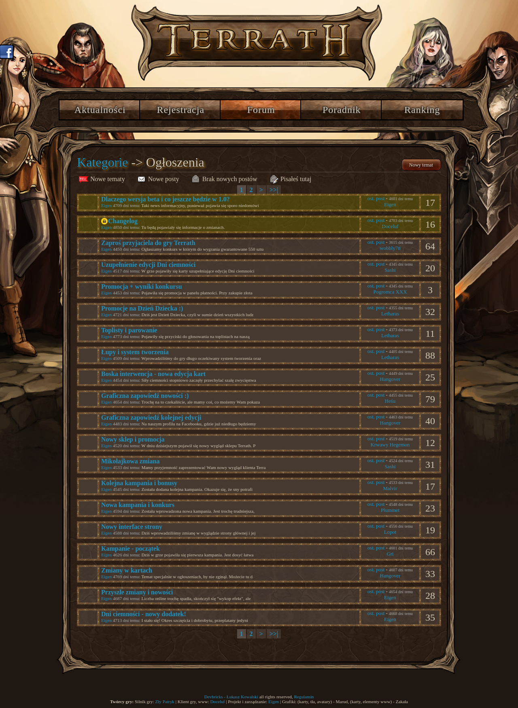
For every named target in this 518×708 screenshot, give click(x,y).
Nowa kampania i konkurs (137, 504)
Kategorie (102, 162)
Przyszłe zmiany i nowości (137, 592)
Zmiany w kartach (126, 570)
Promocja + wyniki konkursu (141, 286)
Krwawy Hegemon (390, 445)
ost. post (376, 198)
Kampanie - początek (130, 548)
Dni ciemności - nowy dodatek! (143, 614)
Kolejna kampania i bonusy (139, 483)
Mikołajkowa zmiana (130, 461)
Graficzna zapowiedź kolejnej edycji (151, 417)
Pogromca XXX (390, 292)
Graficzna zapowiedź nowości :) (145, 395)
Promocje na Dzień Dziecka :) (142, 308)
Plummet (390, 510)
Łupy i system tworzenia (135, 352)
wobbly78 (390, 248)
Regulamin (304, 696)
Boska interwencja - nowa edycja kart (153, 373)
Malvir (390, 488)
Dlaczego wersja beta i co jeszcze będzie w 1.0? (165, 199)
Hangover (390, 379)
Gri (389, 554)
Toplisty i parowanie (129, 330)
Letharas (390, 314)
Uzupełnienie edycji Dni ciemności (148, 264)
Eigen (106, 205)
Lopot (390, 532)
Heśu (390, 401)
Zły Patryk (164, 701)
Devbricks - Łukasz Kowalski (231, 696)
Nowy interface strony (131, 526)
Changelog (123, 221)
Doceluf (390, 226)
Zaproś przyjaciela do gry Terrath (148, 242)
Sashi (390, 270)
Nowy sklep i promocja (133, 439)
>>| (274, 189)
